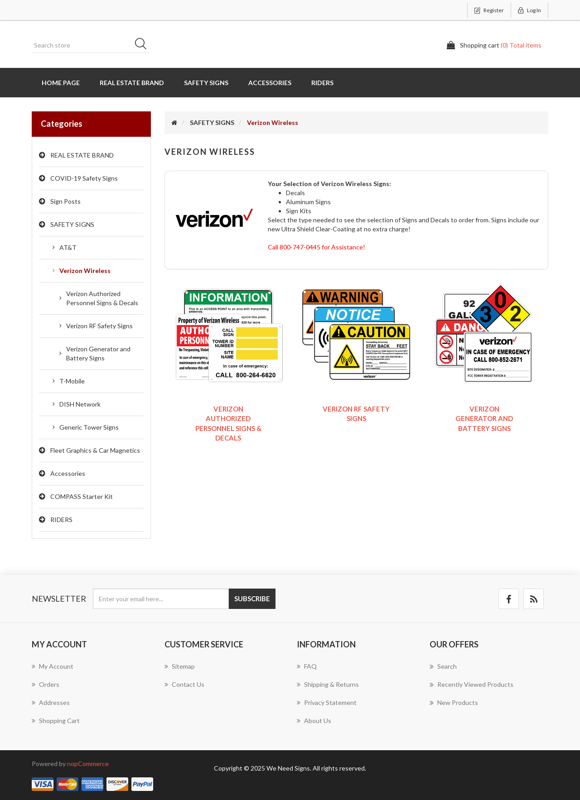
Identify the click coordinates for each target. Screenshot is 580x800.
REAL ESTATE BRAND (82, 155)
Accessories (67, 473)
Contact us (184, 684)
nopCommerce (88, 763)
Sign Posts (65, 201)
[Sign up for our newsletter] (161, 599)
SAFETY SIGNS (72, 224)
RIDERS (61, 519)
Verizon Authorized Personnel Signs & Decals (102, 298)
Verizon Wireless (85, 270)
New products (454, 702)
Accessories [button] (269, 82)
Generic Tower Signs (89, 427)
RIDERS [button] (322, 82)
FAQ (307, 666)
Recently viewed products (471, 684)
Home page (61, 82)
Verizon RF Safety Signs (99, 326)
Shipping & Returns (328, 684)
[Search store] (91, 45)
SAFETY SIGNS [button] (206, 82)
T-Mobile (72, 381)
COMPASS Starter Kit (81, 496)
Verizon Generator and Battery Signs (98, 353)
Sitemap (179, 666)
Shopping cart (56, 720)
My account (52, 666)
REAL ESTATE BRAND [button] (132, 82)
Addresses (51, 702)
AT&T (68, 247)
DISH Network (80, 404)
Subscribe (252, 598)
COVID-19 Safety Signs (84, 178)
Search (144, 45)
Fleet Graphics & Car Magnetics (95, 450)
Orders (45, 684)
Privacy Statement (327, 702)
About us (314, 720)
